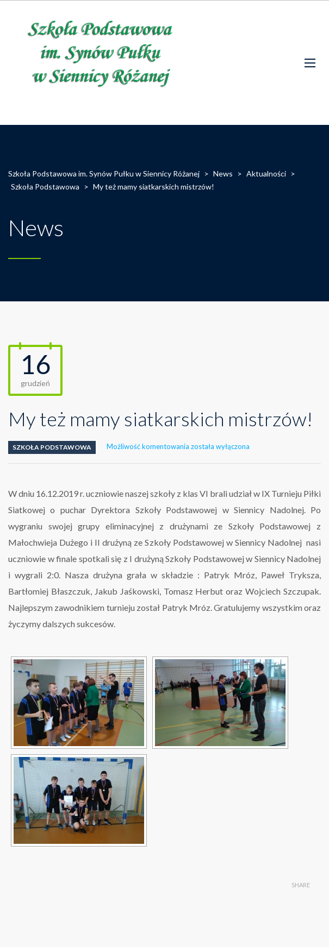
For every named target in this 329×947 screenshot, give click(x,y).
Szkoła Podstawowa (52, 447)
